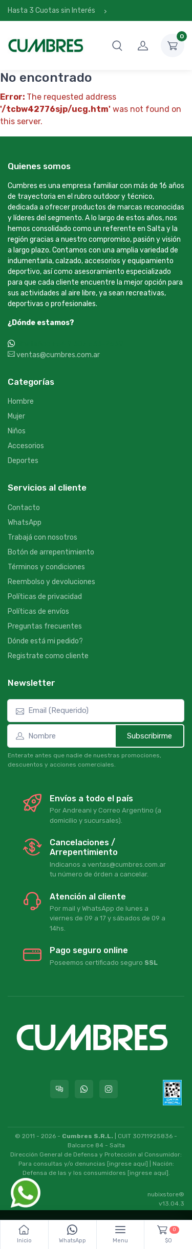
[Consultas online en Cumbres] (59, 1089)
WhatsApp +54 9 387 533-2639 (69, 344)
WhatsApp (24, 522)
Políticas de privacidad (45, 596)
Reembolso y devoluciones (51, 581)
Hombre (21, 401)
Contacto (24, 507)
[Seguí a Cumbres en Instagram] (108, 1089)
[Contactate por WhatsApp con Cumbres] (84, 1089)
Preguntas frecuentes (45, 626)
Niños (17, 431)
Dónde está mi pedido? (45, 641)
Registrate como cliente (48, 656)
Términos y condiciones (46, 567)
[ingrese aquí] (127, 1163)
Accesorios (26, 446)
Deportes (23, 460)
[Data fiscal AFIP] (172, 1092)
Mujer (16, 416)
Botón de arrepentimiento (51, 552)
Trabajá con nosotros (42, 537)
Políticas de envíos (38, 611)
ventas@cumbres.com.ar (54, 355)
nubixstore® (165, 1194)
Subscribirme (149, 736)
